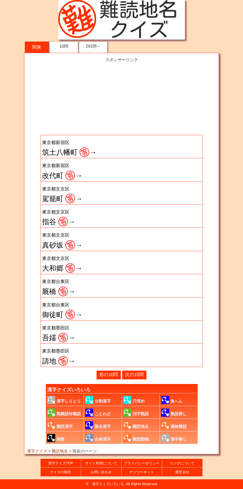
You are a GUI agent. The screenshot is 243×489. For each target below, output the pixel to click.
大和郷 (62, 264)
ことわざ (98, 413)
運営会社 (182, 472)
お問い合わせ (101, 472)
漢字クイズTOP (60, 463)
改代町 (62, 171)
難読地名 (136, 425)
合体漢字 (98, 438)
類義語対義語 (64, 413)
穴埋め (134, 400)
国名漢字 (98, 425)
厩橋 (59, 287)
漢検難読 (174, 425)
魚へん (172, 400)
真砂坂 (62, 241)
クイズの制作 (60, 472)
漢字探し (174, 438)
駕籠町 (62, 194)
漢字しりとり (64, 400)
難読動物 (136, 438)
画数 (56, 438)
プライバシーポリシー (141, 463)
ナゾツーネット (141, 472)
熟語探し (174, 413)
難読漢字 (60, 425)
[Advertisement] (121, 98)
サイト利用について (101, 463)
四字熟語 (136, 413)
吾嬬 (59, 333)
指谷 (59, 217)
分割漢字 (98, 400)
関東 (36, 47)
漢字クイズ (37, 451)
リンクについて (182, 463)
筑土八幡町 (69, 148)
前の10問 (108, 374)
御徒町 (62, 310)
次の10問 (134, 374)
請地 (59, 356)
